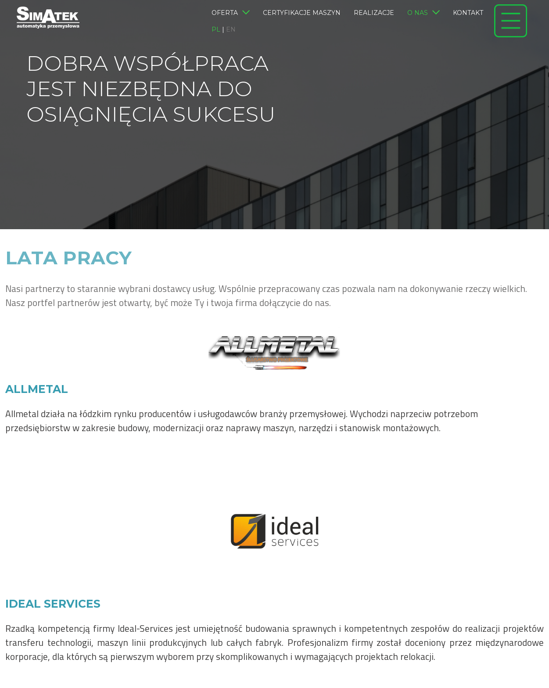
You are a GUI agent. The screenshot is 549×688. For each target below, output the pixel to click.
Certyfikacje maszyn (302, 13)
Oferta (231, 13)
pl (216, 29)
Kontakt (468, 13)
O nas (423, 13)
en (231, 29)
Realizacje (374, 13)
